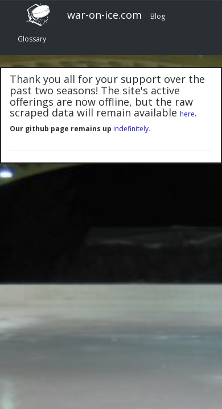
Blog (157, 16)
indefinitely (131, 128)
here (187, 114)
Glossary (32, 39)
